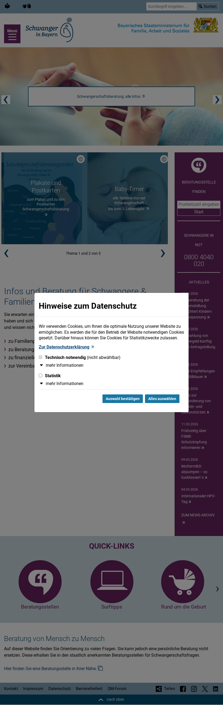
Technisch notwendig (80, 357)
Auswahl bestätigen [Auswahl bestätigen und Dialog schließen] (123, 399)
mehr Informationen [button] (64, 365)
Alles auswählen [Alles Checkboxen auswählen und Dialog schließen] (162, 399)
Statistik (50, 375)
